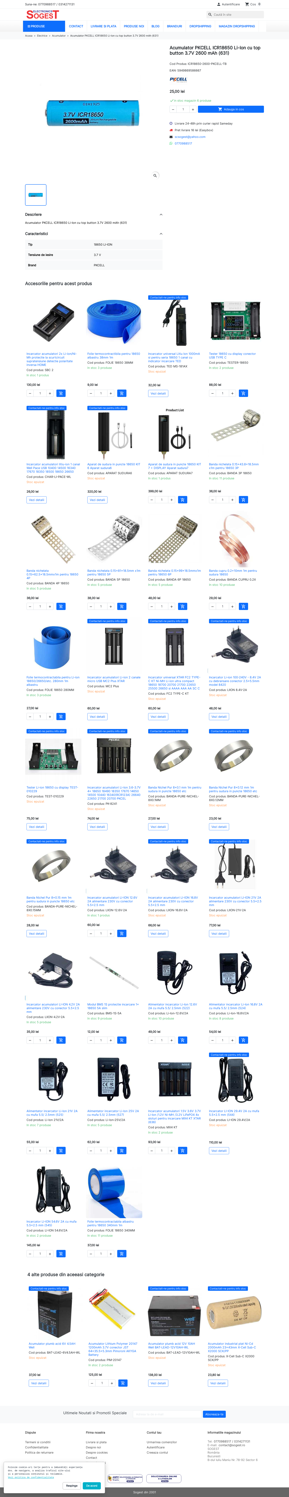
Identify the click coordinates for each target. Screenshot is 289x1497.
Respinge (71, 1485)
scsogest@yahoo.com (190, 137)
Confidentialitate (36, 1447)
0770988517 (183, 143)
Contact (91, 1457)
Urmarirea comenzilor (162, 1442)
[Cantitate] (183, 109)
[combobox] (235, 14)
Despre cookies (97, 1452)
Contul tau (154, 1432)
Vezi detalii (158, 393)
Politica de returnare (39, 1452)
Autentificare (156, 1447)
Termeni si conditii (38, 1442)
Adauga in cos (231, 109)
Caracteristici (36, 234)
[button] (228, 4)
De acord (91, 1485)
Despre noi (93, 1447)
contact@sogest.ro (232, 1445)
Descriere (33, 214)
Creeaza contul (157, 1452)
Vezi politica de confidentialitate (31, 1477)
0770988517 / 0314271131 (232, 1441)
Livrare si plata (96, 1442)
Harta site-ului (96, 1463)
